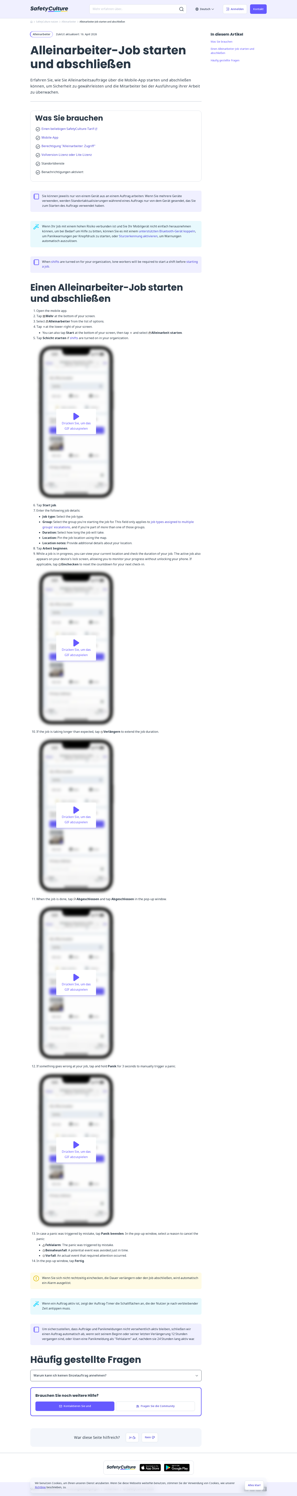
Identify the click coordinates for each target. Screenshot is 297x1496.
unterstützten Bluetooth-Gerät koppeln (167, 231)
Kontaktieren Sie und (75, 1406)
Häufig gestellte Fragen (225, 60)
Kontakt (258, 9)
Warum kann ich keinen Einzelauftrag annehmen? (116, 1375)
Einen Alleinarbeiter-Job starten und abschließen (232, 51)
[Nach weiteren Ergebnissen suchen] (181, 9)
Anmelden (235, 9)
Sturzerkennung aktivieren (138, 236)
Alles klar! (254, 1485)
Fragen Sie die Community (155, 1406)
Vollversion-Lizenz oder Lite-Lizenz (66, 155)
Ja (132, 1437)
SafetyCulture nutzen (47, 21)
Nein (150, 1437)
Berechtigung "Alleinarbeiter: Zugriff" (68, 146)
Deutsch (204, 9)
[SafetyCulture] (49, 9)
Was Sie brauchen (221, 41)
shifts (55, 262)
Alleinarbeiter (69, 21)
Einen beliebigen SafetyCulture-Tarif (69, 129)
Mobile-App (49, 137)
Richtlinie (40, 1487)
